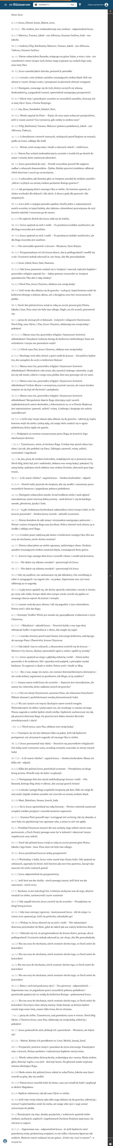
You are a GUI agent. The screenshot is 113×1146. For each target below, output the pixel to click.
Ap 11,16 (15, 136)
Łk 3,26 (14, 800)
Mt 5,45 (14, 189)
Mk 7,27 (14, 164)
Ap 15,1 (14, 545)
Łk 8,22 (14, 768)
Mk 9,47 (15, 290)
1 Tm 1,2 (15, 1015)
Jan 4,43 (15, 218)
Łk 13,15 (15, 625)
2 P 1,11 (15, 636)
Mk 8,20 (15, 509)
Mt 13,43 (15, 535)
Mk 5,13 (15, 589)
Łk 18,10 (15, 484)
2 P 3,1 (14, 891)
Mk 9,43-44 (16, 419)
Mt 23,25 (15, 381)
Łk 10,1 (14, 153)
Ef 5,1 (14, 433)
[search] (53, 4)
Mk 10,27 (15, 225)
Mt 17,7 (14, 1030)
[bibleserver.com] (19, 5)
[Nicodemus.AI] (5, 1141)
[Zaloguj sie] (106, 5)
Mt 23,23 (15, 395)
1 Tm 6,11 (15, 444)
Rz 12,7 (14, 880)
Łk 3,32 (14, 263)
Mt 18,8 (14, 1099)
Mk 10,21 (15, 657)
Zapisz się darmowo (96, 5)
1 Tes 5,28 (16, 349)
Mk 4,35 (15, 901)
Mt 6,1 (14, 733)
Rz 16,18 (15, 693)
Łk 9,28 (14, 1072)
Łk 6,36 (14, 1093)
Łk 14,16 (15, 806)
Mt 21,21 (15, 1129)
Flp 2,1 (14, 827)
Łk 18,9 (14, 88)
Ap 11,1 (14, 520)
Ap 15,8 (14, 789)
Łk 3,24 (14, 1040)
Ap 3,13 (14, 975)
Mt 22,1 (14, 853)
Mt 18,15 (15, 912)
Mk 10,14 (15, 922)
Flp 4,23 (15, 284)
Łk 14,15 (15, 355)
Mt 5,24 (14, 604)
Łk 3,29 (14, 22)
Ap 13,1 (14, 1057)
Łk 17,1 (14, 682)
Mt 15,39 (15, 1082)
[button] (5, 5)
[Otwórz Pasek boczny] (110, 576)
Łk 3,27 (14, 109)
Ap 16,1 (14, 178)
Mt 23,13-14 (17, 334)
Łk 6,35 (14, 703)
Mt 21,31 (15, 985)
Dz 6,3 (14, 1114)
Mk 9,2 (14, 305)
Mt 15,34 (15, 758)
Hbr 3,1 (14, 1047)
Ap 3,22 (14, 954)
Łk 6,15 (14, 35)
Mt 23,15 (15, 366)
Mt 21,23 (15, 269)
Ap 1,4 (14, 459)
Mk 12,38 (15, 743)
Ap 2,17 (14, 1000)
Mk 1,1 (14, 246)
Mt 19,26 (15, 235)
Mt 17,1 (14, 842)
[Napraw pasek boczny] (110, 11)
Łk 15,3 (14, 874)
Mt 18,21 (15, 115)
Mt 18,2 (14, 71)
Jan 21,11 (15, 817)
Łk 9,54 (14, 646)
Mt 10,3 (14, 126)
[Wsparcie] (110, 1144)
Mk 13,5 (15, 568)
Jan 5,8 (14, 147)
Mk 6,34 (15, 859)
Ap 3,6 (14, 964)
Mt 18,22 (15, 29)
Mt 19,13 (15, 252)
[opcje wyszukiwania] (80, 5)
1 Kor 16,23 (16, 726)
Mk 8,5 (14, 478)
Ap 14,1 (14, 56)
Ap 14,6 (14, 494)
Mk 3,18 (15, 46)
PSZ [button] (74, 4)
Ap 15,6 (14, 77)
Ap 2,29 (14, 943)
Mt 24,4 (14, 562)
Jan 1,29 (15, 779)
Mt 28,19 (15, 98)
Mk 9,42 (15, 204)
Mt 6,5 (14, 575)
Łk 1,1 (14, 615)
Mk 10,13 (15, 933)
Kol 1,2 (14, 320)
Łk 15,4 (14, 672)
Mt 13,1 (14, 556)
